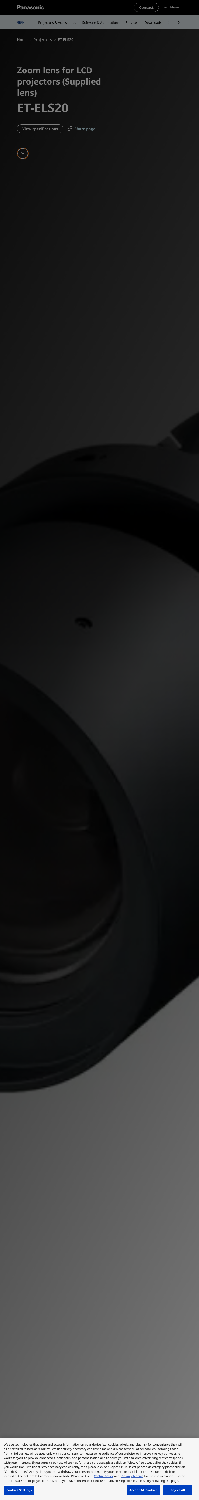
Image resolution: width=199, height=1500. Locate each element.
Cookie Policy (103, 1476)
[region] (99, 1469)
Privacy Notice (132, 1476)
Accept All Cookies (143, 1490)
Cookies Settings (19, 1490)
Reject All (177, 1490)
